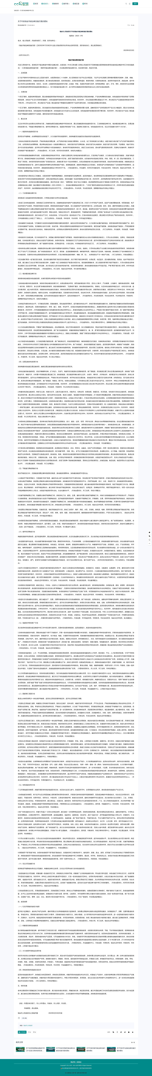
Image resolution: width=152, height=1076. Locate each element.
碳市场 (65, 4)
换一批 (133, 1042)
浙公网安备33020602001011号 (70, 1068)
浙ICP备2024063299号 (86, 1068)
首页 (35, 4)
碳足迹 (76, 4)
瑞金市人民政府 (28, 1025)
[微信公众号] (149, 536)
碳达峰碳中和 (27, 10)
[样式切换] (149, 532)
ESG (85, 4)
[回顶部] (149, 543)
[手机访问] (149, 540)
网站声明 (73, 1062)
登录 (135, 3)
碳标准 (55, 4)
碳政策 (44, 4)
